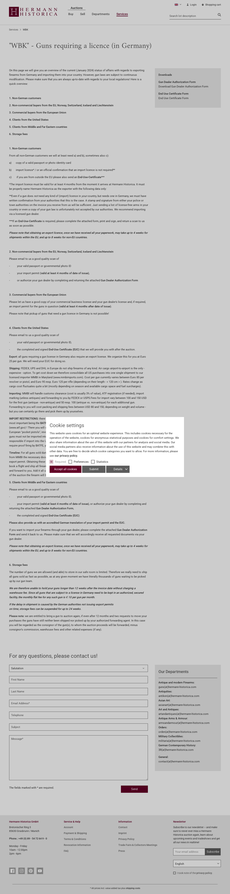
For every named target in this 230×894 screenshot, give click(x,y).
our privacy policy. (66, 455)
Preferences (81, 462)
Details (120, 469)
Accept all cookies (65, 469)
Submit (93, 469)
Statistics (102, 462)
